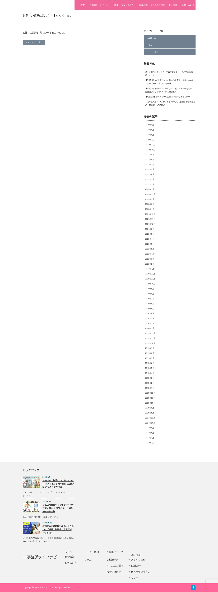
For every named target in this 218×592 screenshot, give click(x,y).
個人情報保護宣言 (140, 571)
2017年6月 (149, 428)
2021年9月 (149, 229)
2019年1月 (149, 388)
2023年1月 (149, 189)
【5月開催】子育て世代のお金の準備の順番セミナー (167, 97)
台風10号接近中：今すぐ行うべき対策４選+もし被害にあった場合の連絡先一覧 (58, 508)
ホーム (68, 552)
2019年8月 (149, 353)
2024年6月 (149, 135)
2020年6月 (149, 303)
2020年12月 (150, 274)
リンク (134, 577)
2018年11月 (150, 398)
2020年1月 (149, 328)
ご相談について (97, 5)
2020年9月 (149, 289)
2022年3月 (149, 199)
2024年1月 (149, 140)
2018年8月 (149, 413)
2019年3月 (149, 378)
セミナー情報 (112, 5)
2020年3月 (149, 318)
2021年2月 (149, 264)
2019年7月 (149, 358)
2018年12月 (150, 393)
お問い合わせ (188, 5)
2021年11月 (150, 219)
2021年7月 (149, 239)
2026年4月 (149, 125)
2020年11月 (150, 279)
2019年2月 (149, 383)
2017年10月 (150, 423)
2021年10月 (150, 224)
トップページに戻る (33, 42)
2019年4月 (149, 373)
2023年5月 (149, 169)
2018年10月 (150, 403)
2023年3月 (149, 179)
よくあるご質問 (157, 5)
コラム (149, 45)
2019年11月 (150, 338)
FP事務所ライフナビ (42, 5)
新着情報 (69, 556)
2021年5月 (149, 249)
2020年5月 (149, 309)
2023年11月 (150, 145)
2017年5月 (149, 433)
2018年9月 (149, 408)
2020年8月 (149, 294)
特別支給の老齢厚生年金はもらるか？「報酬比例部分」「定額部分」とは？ (58, 529)
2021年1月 (149, 269)
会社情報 (173, 5)
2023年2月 (149, 184)
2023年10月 (150, 150)
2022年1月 (149, 209)
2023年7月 (149, 164)
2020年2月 (149, 323)
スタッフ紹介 (127, 5)
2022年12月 (150, 194)
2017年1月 (149, 443)
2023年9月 (149, 154)
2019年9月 (149, 348)
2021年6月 (149, 244)
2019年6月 (149, 363)
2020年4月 (149, 313)
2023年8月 (149, 159)
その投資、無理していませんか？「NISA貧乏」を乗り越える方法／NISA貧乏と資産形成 (59, 483)
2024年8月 (149, 130)
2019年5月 (149, 368)
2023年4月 (149, 174)
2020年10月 (150, 284)
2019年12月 (150, 333)
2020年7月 (149, 298)
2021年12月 (150, 214)
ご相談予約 (112, 559)
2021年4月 (149, 254)
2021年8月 (149, 234)
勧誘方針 (136, 565)
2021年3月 (149, 259)
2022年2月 (149, 204)
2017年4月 (149, 438)
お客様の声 (142, 5)
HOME (82, 5)
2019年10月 (150, 343)
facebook (193, 587)
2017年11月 (150, 418)
